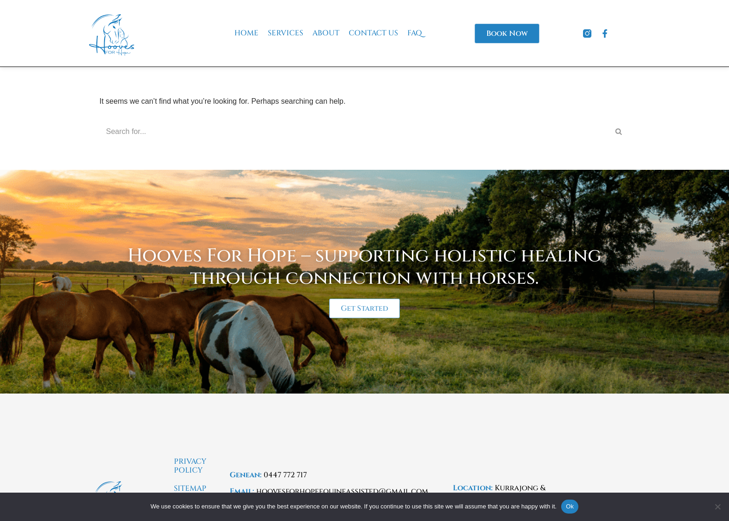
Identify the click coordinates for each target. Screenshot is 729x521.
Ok (570, 506)
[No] (717, 506)
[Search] (354, 131)
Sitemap (190, 488)
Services (285, 33)
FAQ (414, 33)
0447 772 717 (285, 475)
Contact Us (373, 33)
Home (246, 33)
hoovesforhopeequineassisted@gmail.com (342, 491)
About (325, 33)
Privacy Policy (190, 466)
